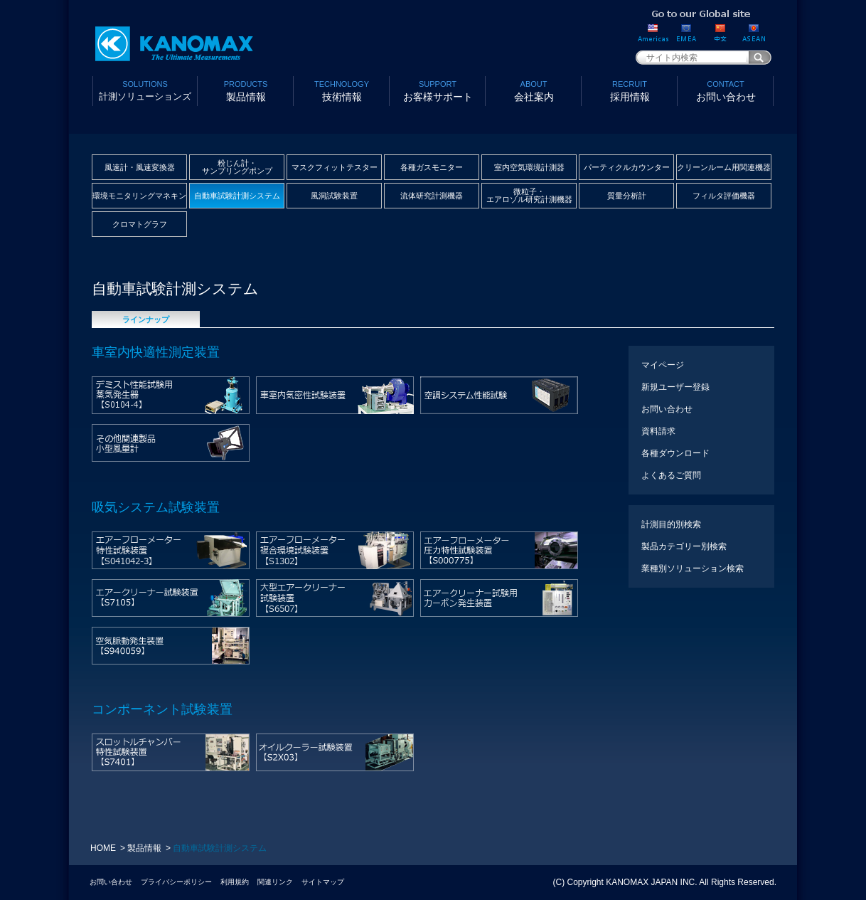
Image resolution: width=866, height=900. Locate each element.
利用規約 (234, 882)
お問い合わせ (725, 90)
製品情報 (245, 90)
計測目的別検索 (671, 524)
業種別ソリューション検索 (692, 568)
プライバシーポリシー (176, 882)
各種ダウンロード (675, 453)
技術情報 (341, 90)
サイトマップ (322, 882)
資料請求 (658, 431)
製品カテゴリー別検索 (684, 546)
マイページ (662, 365)
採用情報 (629, 90)
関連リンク (275, 882)
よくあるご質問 (671, 475)
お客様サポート (437, 90)
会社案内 (533, 90)
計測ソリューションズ (145, 90)
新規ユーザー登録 (675, 387)
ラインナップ (145, 319)
